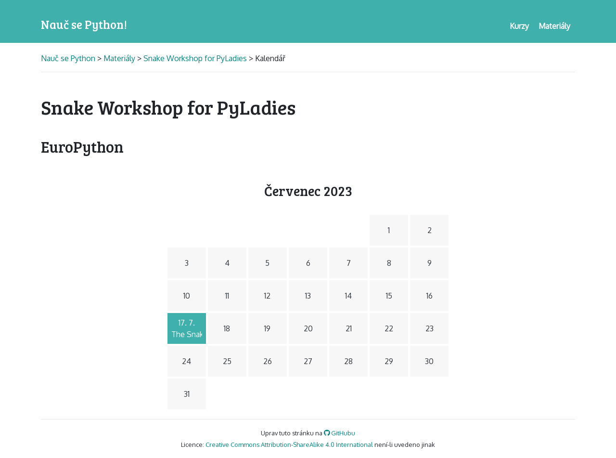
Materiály (119, 58)
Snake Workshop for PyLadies (195, 58)
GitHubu (340, 433)
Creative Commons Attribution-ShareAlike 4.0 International (289, 444)
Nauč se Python (69, 58)
